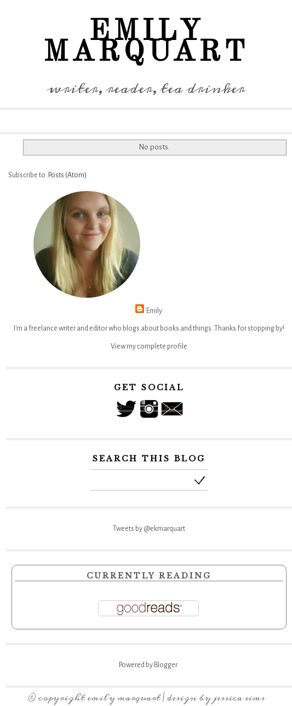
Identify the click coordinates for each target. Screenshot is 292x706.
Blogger (165, 665)
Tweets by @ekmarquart (149, 529)
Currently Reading (149, 576)
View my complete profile (149, 346)
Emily (154, 311)
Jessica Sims (239, 698)
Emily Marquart (124, 698)
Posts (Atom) (67, 175)
